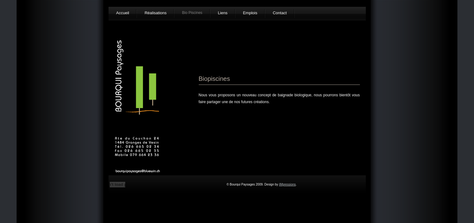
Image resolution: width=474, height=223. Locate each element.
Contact (280, 13)
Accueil (122, 13)
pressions (287, 184)
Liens (223, 13)
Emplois (250, 13)
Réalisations (155, 13)
